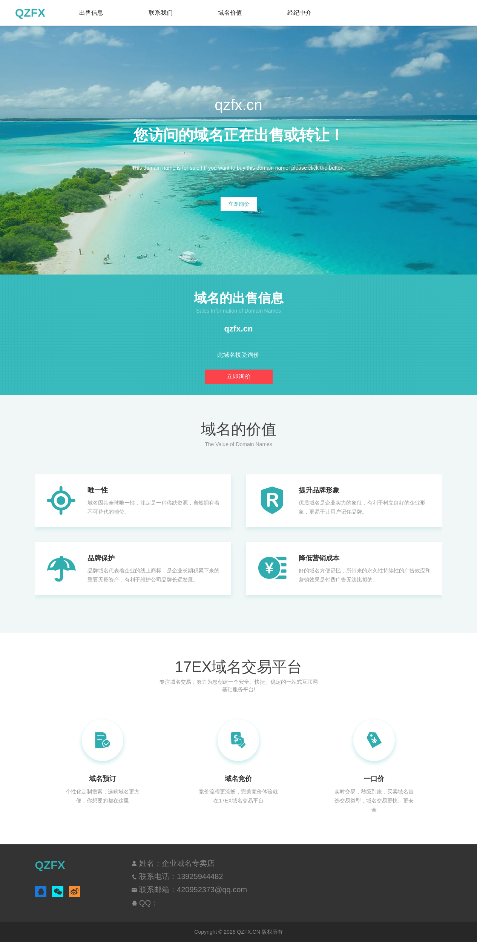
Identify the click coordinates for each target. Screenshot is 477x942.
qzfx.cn (238, 329)
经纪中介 (299, 12)
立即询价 (238, 204)
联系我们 (161, 12)
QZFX (30, 12)
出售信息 (91, 12)
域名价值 (230, 12)
